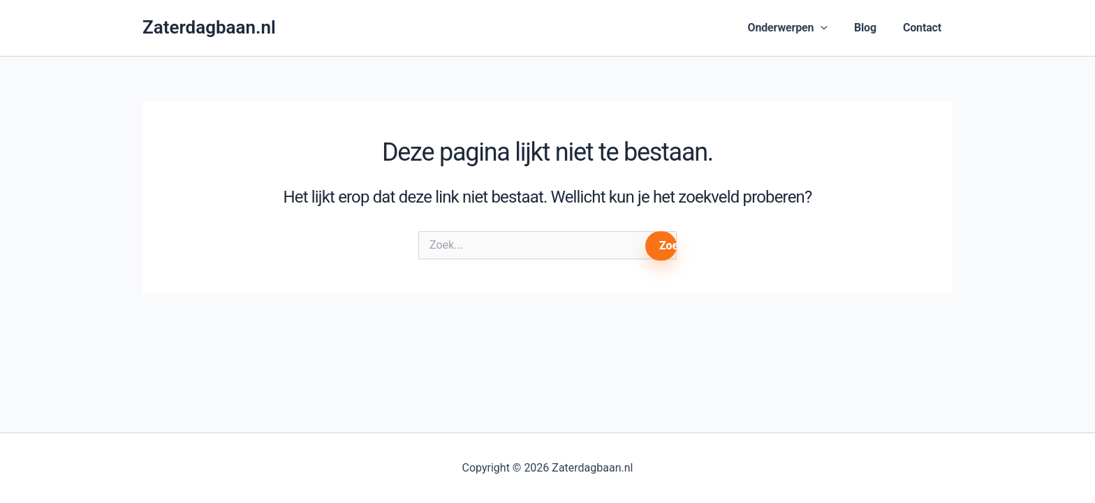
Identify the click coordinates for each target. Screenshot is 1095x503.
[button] (821, 28)
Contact (922, 27)
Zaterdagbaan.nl (209, 27)
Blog (865, 27)
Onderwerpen (788, 28)
